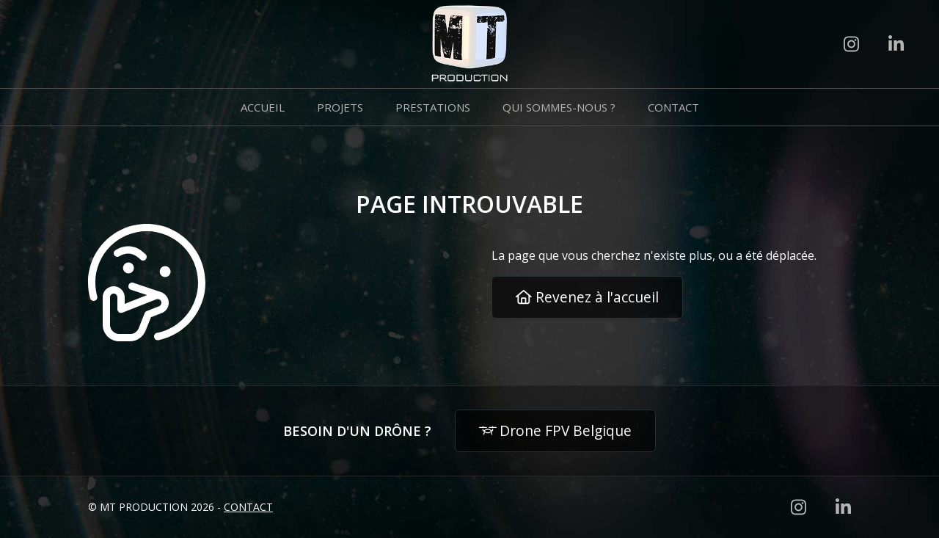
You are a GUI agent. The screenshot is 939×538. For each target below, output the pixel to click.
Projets (340, 107)
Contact (673, 107)
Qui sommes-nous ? (559, 107)
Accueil (263, 107)
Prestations (432, 107)
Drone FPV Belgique (555, 430)
